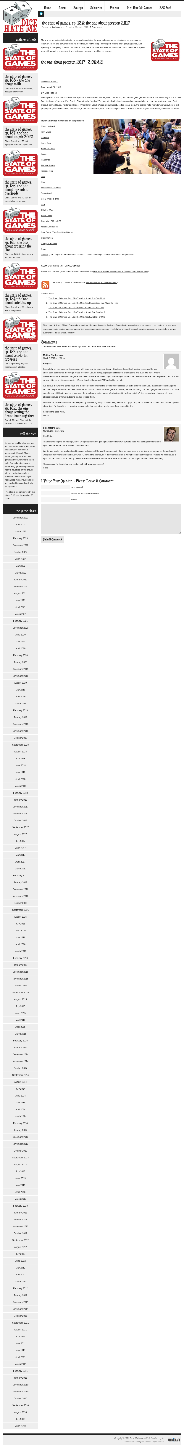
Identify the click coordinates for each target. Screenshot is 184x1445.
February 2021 (20, 621)
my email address (13, 483)
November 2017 (20, 813)
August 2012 (20, 1247)
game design (96, 329)
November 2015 (20, 978)
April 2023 (20, 524)
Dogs (43, 249)
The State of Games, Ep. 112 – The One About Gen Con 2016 (77, 312)
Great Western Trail (50, 199)
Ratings (78, 8)
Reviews (110, 325)
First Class (46, 132)
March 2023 (20, 531)
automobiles (132, 325)
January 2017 (20, 882)
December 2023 (20, 517)
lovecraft (126, 329)
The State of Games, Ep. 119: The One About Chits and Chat (76, 307)
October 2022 (20, 552)
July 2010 (20, 1419)
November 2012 (20, 1226)
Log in (160, 1438)
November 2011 (20, 1309)
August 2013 (20, 1164)
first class (85, 329)
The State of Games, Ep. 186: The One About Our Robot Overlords (18, 187)
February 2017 (20, 875)
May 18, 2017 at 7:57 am (53, 431)
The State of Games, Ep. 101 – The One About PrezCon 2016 (77, 298)
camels (168, 325)
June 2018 (20, 765)
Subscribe (96, 8)
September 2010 (20, 1405)
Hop (43, 182)
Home (47, 8)
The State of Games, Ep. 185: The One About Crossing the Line (18, 244)
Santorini (45, 137)
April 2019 (20, 696)
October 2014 (20, 1068)
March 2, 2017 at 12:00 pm (54, 358)
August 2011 (20, 1329)
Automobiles (46, 215)
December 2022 (20, 545)
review (158, 329)
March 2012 (20, 1281)
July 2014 (20, 1089)
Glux (43, 176)
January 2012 (20, 1295)
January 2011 (20, 1378)
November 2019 (20, 676)
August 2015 (20, 999)
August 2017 (20, 834)
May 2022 (20, 566)
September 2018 (20, 745)
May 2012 (20, 1267)
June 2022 (20, 559)
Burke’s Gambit (48, 148)
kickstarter (116, 329)
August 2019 (20, 683)
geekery (106, 329)
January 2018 (20, 800)
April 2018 (20, 779)
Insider (44, 154)
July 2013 (20, 1171)
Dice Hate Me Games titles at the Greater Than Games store (120, 271)
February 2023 (20, 538)
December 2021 (20, 586)
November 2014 (20, 1061)
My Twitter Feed (41, 14)
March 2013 (20, 1199)
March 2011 (20, 1364)
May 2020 (20, 641)
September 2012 (20, 1240)
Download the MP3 (49, 82)
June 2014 (20, 1095)
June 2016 (20, 930)
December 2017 (20, 806)
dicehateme (57, 27)
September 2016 (20, 910)
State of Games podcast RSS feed (101, 282)
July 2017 (20, 841)
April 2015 (20, 1027)
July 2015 (20, 1006)
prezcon (150, 329)
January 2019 (20, 717)
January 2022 (20, 579)
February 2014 (20, 1123)
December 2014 (20, 1054)
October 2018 (20, 738)
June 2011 (20, 1343)
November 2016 (20, 896)
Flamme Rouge (48, 165)
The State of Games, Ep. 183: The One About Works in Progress (18, 353)
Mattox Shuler (50, 355)
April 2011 (20, 1357)
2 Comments (95, 27)
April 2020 (20, 648)
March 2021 (20, 614)
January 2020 (20, 662)
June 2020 (20, 634)
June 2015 (20, 1013)
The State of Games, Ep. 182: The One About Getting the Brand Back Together (19, 410)
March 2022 (20, 572)
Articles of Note (60, 325)
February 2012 (20, 1288)
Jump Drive (46, 143)
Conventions (74, 325)
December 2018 (20, 724)
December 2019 (20, 669)
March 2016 (20, 951)
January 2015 (20, 1047)
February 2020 (20, 655)
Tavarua (44, 254)
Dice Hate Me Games (139, 8)
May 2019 (20, 689)
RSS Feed (165, 8)
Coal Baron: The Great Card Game (57, 232)
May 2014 (20, 1102)
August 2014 (20, 1082)
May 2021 (20, 600)
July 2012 (20, 1254)
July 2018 (20, 758)
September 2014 (20, 1075)
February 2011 (20, 1371)
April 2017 (20, 861)
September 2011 (20, 1323)
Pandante (45, 160)
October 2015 (20, 985)
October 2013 (20, 1150)
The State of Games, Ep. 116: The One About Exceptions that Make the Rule (83, 303)
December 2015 (20, 972)
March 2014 (20, 1116)
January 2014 (20, 1130)
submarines (48, 333)
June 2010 (20, 1426)
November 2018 (20, 731)
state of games (169, 329)
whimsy (71, 333)
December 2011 (20, 1302)
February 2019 (20, 710)
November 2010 (20, 1391)
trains (57, 333)
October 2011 (20, 1316)
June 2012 (20, 1261)
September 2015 (20, 992)
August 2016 (20, 917)
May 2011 (20, 1350)
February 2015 (20, 1040)
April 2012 (20, 1274)
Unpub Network (48, 126)
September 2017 (20, 827)
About (62, 8)
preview (142, 329)
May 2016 (20, 937)
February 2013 (20, 1206)
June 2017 (20, 848)
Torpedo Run (47, 171)
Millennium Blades (49, 227)
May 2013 (20, 1185)
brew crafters (158, 325)
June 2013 (20, 1178)
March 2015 (20, 1034)
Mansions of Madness (51, 188)
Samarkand (46, 193)
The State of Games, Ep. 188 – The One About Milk (18, 80)
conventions (54, 329)
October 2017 (20, 820)
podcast (84, 325)
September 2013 (20, 1157)
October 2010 (20, 1398)
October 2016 (20, 903)
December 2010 (20, 1384)
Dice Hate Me (20, 17)
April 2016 (20, 944)
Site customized (131, 1441)
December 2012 (20, 1219)
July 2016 (20, 923)
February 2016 (20, 958)
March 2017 (20, 868)
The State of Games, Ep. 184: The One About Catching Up (18, 299)
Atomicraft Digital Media (153, 1441)
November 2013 (20, 1144)
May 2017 (20, 855)
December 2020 (20, 628)
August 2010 (20, 1412)
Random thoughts (97, 325)
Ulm (43, 204)
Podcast (114, 8)
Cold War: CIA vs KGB (51, 221)
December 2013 (20, 1137)
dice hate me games (70, 329)
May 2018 (20, 772)
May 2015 (20, 1020)
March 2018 (20, 786)
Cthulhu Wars (47, 210)
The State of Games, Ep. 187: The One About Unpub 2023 (19, 133)
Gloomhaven (47, 238)
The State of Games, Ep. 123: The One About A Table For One (77, 317)
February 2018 (20, 793)
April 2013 (20, 1192)
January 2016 (20, 965)
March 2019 (20, 703)
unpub (64, 333)
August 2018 (20, 751)
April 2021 (20, 607)
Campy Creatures (49, 243)
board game (145, 325)
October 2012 (20, 1233)
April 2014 (20, 1109)
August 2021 (20, 593)
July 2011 (20, 1336)
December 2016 (20, 889)
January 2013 (20, 1212)
